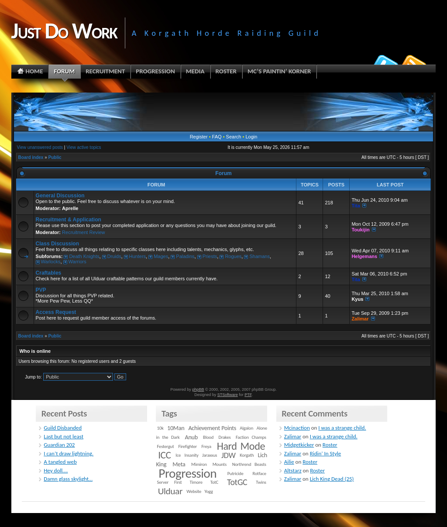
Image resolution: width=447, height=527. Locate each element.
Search (233, 136)
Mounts (220, 464)
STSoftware (227, 395)
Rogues (233, 256)
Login (251, 136)
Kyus (357, 299)
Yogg (208, 491)
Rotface (259, 473)
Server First (169, 482)
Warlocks (51, 261)
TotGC (237, 482)
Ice (178, 455)
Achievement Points (212, 428)
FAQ (217, 136)
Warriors (77, 261)
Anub (191, 437)
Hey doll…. (56, 470)
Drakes (225, 437)
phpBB (198, 389)
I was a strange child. (342, 427)
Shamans (259, 256)
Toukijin (360, 229)
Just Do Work (64, 31)
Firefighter (188, 446)
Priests (210, 256)
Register (199, 136)
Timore (195, 482)
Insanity (191, 455)
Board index (31, 157)
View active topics (83, 147)
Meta (178, 464)
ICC (164, 455)
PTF (247, 395)
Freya (206, 446)
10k (160, 428)
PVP (41, 290)
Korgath (247, 455)
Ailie (289, 461)
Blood (208, 437)
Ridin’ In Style (325, 453)
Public (55, 157)
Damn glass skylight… (68, 478)
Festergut (165, 446)
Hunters (137, 256)
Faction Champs (251, 437)
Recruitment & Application (68, 220)
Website (193, 491)
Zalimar (359, 318)
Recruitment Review (83, 232)
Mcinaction (297, 427)
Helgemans (364, 256)
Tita (355, 205)
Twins (261, 482)
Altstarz (293, 470)
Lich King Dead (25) (332, 478)
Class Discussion (57, 244)
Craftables (49, 273)
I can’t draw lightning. (68, 453)
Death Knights (84, 256)
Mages (161, 256)
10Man (175, 428)
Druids (114, 256)
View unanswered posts (40, 147)
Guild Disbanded (63, 427)
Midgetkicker (299, 444)
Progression (187, 473)
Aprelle (70, 208)
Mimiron (199, 464)
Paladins (185, 256)
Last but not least (63, 436)
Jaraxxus (209, 455)
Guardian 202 (59, 444)
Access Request (56, 312)
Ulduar (170, 491)
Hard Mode (241, 446)
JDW (228, 455)
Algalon (246, 428)
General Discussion (60, 196)
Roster (330, 444)
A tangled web (60, 461)
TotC (214, 482)
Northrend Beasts (249, 464)
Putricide (235, 473)
